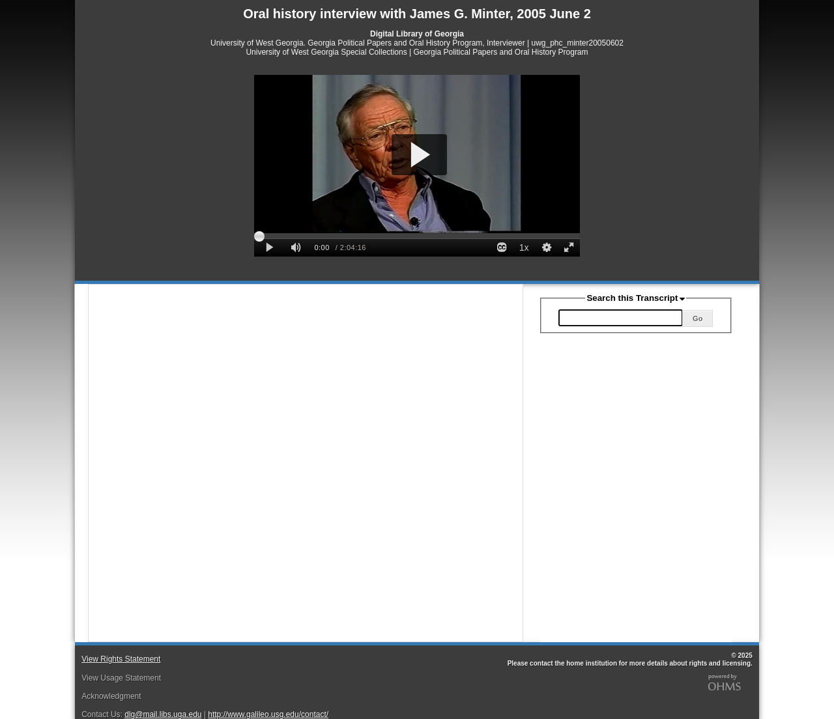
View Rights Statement (120, 659)
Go (697, 318)
